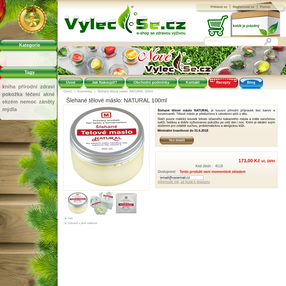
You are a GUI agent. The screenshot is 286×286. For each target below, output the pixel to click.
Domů (67, 91)
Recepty (223, 82)
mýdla (9, 109)
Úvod (70, 82)
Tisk (70, 218)
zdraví (47, 87)
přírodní (27, 87)
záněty (47, 102)
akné (49, 94)
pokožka (12, 94)
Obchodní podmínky (151, 82)
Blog (251, 82)
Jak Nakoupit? (104, 82)
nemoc (28, 102)
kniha (9, 87)
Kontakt (192, 82)
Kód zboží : (204, 166)
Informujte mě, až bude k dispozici (184, 182)
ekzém (10, 102)
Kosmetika (84, 91)
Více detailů (177, 140)
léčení (33, 94)
